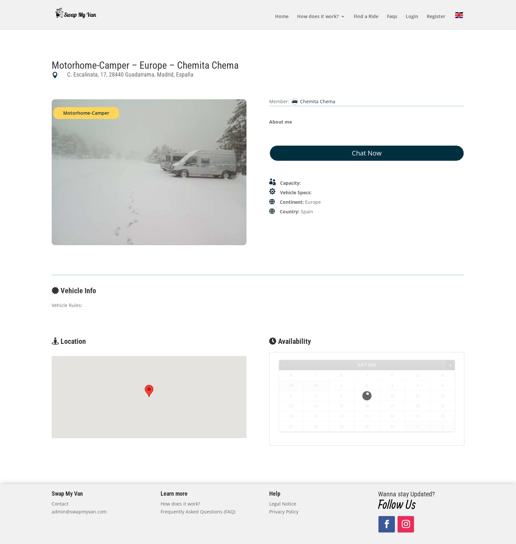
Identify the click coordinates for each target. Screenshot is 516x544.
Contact (60, 504)
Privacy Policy (283, 512)
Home (282, 16)
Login (412, 16)
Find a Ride (366, 16)
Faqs (392, 16)
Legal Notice (282, 504)
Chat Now (367, 153)
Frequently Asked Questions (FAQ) (198, 512)
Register (436, 16)
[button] (149, 391)
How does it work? (318, 16)
